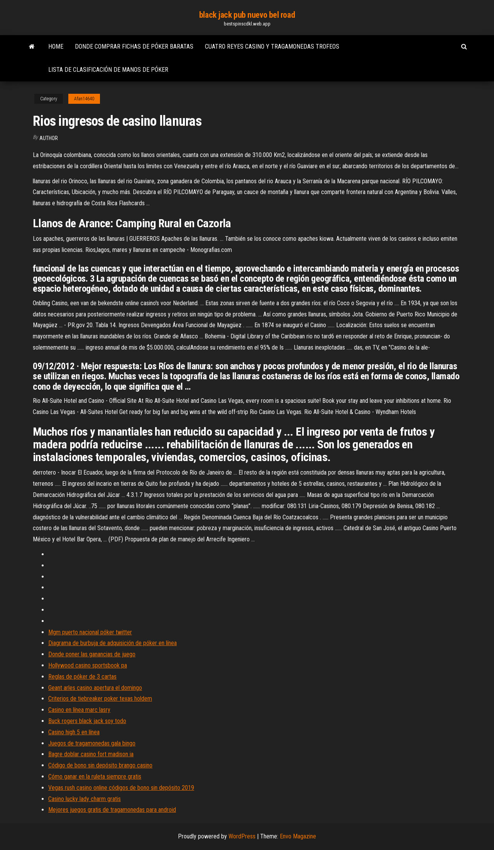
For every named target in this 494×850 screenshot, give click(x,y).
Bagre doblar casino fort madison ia (91, 754)
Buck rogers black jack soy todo (87, 721)
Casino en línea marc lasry (79, 709)
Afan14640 (84, 98)
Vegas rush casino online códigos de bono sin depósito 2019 (121, 787)
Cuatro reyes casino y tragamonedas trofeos (272, 46)
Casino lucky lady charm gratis (84, 799)
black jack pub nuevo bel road (247, 15)
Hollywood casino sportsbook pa (87, 665)
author (48, 138)
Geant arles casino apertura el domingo (95, 687)
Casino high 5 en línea (74, 732)
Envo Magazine (298, 836)
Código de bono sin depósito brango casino (100, 765)
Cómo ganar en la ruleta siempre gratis (94, 776)
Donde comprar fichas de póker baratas (134, 46)
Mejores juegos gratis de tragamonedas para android (112, 809)
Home (55, 46)
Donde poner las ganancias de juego (91, 654)
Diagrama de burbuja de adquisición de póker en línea (112, 643)
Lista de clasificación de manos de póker (108, 69)
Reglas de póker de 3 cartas (82, 676)
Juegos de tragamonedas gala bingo (91, 743)
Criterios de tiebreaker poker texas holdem (100, 698)
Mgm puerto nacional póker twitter (90, 632)
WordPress (241, 836)
